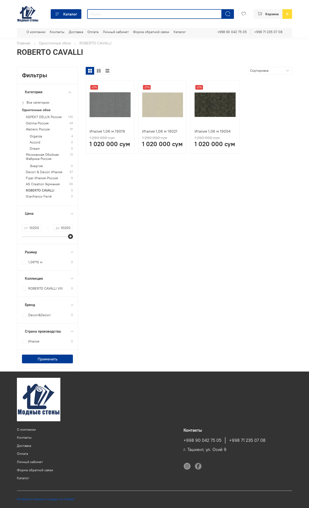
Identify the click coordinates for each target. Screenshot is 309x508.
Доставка (76, 32)
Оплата (92, 32)
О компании (36, 32)
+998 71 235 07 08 (268, 32)
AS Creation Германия (43, 184)
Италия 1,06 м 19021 (159, 131)
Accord (35, 142)
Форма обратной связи (151, 32)
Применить (47, 359)
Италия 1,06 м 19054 (213, 131)
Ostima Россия (37, 123)
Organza (36, 136)
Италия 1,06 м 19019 (107, 131)
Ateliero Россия (38, 129)
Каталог (66, 14)
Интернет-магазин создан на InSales (46, 499)
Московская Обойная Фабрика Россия (42, 157)
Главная (23, 43)
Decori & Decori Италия (44, 172)
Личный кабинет (116, 32)
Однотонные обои (55, 43)
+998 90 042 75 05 (232, 32)
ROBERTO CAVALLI (40, 190)
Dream (35, 149)
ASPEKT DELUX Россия (44, 117)
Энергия (36, 166)
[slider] (70, 236)
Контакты (57, 32)
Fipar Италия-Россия (42, 178)
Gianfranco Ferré (39, 196)
